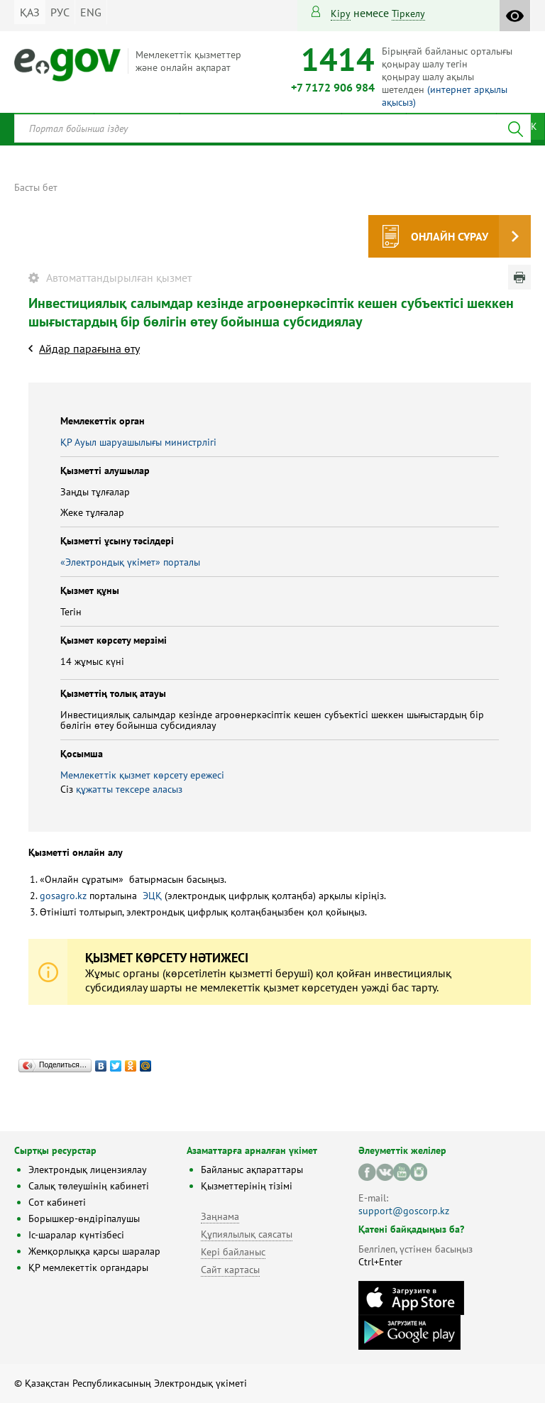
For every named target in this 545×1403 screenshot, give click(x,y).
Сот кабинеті (57, 1202)
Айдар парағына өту (89, 348)
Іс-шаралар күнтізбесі (76, 1234)
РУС (60, 12)
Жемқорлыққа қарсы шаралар (94, 1251)
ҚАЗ (30, 12)
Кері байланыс (233, 1251)
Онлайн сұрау (449, 236)
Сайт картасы (230, 1269)
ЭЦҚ (152, 895)
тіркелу (408, 13)
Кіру (341, 13)
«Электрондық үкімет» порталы (130, 562)
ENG (90, 12)
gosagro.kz (63, 895)
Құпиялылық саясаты (246, 1234)
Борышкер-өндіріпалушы (84, 1218)
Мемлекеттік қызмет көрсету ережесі (142, 775)
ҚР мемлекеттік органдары (88, 1267)
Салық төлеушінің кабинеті (88, 1185)
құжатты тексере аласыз (129, 789)
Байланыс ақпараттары (252, 1169)
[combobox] (272, 128)
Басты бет (35, 187)
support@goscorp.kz (403, 1210)
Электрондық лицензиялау (87, 1169)
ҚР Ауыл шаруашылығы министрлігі (138, 442)
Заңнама (220, 1216)
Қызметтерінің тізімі (246, 1185)
